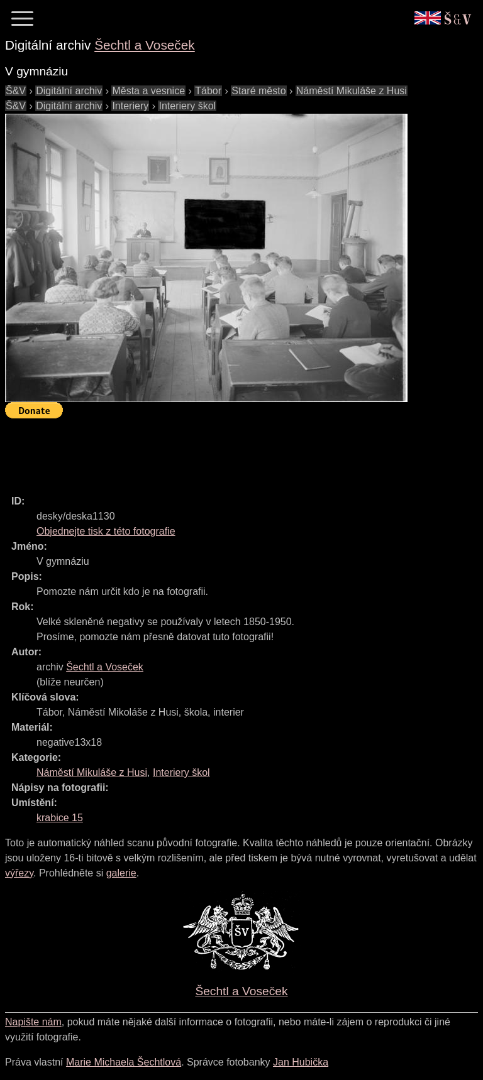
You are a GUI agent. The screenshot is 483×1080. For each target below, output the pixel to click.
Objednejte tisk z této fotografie (105, 531)
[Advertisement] (234, 451)
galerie (121, 873)
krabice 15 (59, 817)
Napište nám (33, 1022)
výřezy (19, 873)
